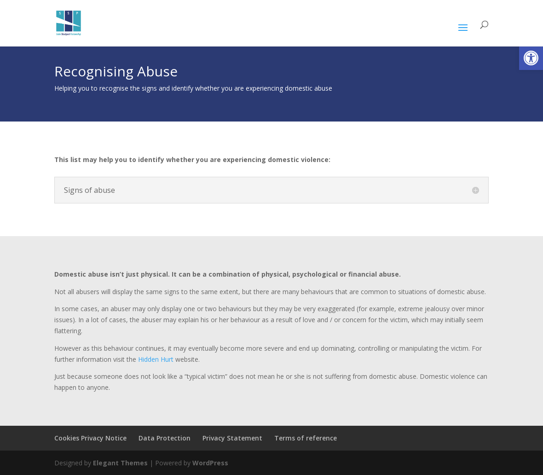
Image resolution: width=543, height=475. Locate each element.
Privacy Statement (232, 438)
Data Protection (165, 438)
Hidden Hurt (156, 359)
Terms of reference (305, 438)
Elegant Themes (120, 462)
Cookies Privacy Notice (90, 438)
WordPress (210, 462)
